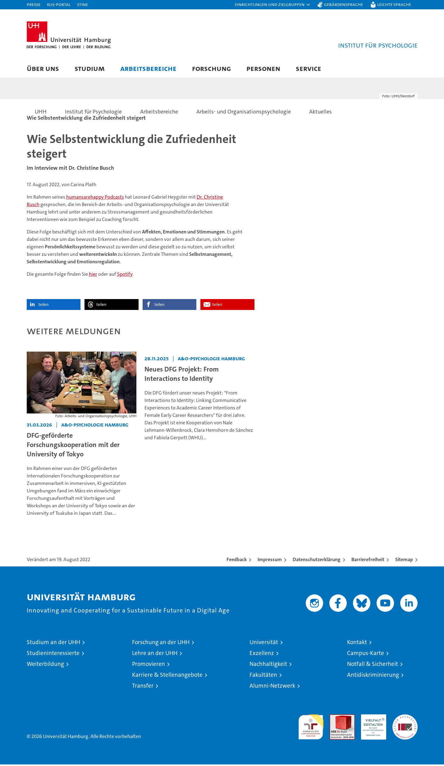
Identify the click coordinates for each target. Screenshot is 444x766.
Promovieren (148, 666)
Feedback (237, 561)
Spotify (124, 275)
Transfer (142, 687)
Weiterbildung (45, 666)
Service (308, 68)
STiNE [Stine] (82, 4)
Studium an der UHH (53, 644)
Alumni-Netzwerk (272, 687)
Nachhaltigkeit (268, 666)
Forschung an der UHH (161, 644)
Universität (263, 644)
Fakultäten (263, 677)
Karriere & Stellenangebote (167, 677)
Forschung (211, 68)
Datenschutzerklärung (317, 561)
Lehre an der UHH (154, 655)
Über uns (43, 68)
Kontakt (357, 644)
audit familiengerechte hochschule (310, 726)
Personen (263, 68)
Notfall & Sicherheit (372, 666)
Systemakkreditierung (405, 719)
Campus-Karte (365, 655)
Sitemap (404, 561)
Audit (335, 719)
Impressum (270, 561)
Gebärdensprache (343, 4)
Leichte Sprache (394, 4)
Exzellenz (261, 655)
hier (93, 275)
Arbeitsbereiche (148, 68)
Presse (33, 4)
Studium (90, 68)
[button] (273, 4)
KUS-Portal (59, 4)
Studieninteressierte (53, 655)
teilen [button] (43, 306)
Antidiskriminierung (373, 677)
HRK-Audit (372, 719)
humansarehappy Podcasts (95, 198)
